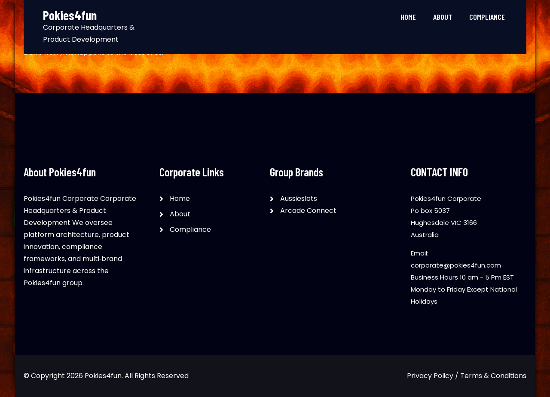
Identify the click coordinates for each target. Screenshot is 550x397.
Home (408, 17)
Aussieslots (298, 198)
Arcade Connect (308, 210)
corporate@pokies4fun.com (456, 265)
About (442, 17)
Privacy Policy (430, 376)
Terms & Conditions (493, 376)
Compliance (487, 17)
